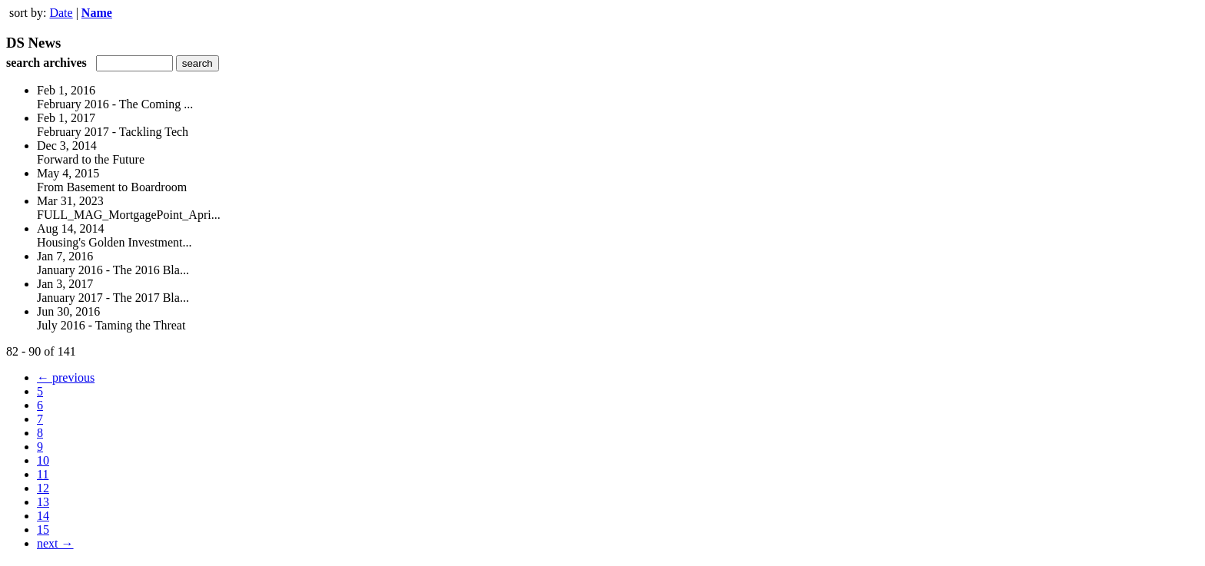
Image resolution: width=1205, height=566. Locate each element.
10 (43, 460)
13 (43, 501)
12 (43, 488)
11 (42, 474)
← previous (66, 377)
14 (43, 515)
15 (43, 529)
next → (55, 543)
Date (60, 12)
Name (96, 12)
